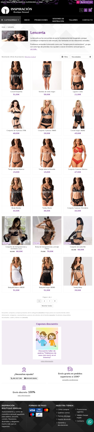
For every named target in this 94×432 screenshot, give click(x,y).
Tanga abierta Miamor (16, 169)
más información (47, 361)
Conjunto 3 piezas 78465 (47, 130)
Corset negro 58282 (78, 130)
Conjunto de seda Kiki (78, 247)
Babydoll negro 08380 (47, 287)
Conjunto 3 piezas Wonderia (77, 208)
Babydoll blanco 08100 (16, 287)
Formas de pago (64, 416)
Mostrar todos (30, 57)
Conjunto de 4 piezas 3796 (16, 130)
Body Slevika (16, 208)
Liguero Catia (78, 92)
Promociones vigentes (82, 410)
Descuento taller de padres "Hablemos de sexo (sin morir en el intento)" (47, 354)
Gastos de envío (64, 419)
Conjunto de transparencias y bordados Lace (16, 248)
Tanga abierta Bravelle (47, 169)
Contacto (80, 421)
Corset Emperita (16, 92)
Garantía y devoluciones (63, 424)
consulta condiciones (70, 380)
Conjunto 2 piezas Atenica (77, 169)
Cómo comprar (63, 409)
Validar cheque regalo (82, 416)
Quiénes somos (64, 413)
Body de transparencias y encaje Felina (47, 248)
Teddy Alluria (47, 208)
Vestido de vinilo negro (47, 92)
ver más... (33, 49)
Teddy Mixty (77, 287)
